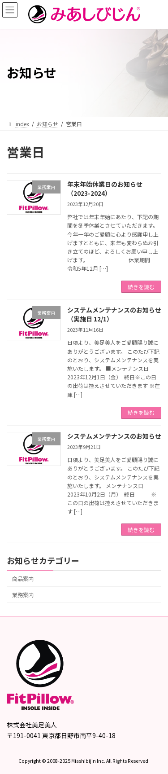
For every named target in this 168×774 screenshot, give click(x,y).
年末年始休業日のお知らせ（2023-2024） (104, 189)
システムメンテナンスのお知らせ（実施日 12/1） (114, 314)
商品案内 (23, 579)
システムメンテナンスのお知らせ (114, 435)
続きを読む (141, 286)
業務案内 (23, 595)
